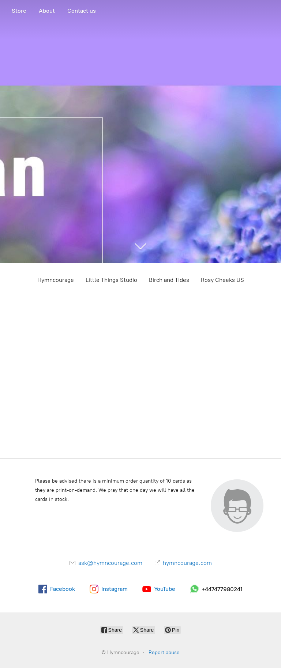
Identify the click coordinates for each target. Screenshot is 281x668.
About (47, 10)
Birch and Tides (169, 279)
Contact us (81, 10)
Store (19, 10)
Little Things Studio (111, 279)
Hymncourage (55, 279)
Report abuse (164, 652)
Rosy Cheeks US (222, 279)
